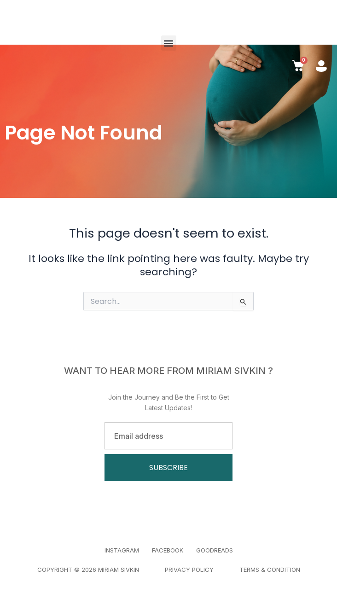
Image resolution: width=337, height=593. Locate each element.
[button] (168, 43)
